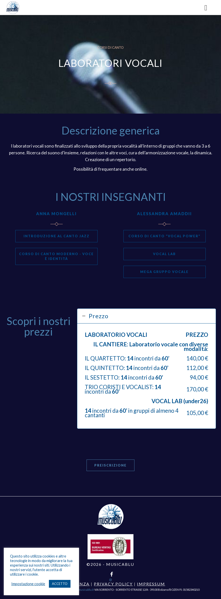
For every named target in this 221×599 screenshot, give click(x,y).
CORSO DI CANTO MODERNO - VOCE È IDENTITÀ (56, 256)
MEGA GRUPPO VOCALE (164, 272)
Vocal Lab (164, 254)
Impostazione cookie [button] (28, 584)
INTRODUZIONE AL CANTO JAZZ (57, 236)
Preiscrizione (110, 465)
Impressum (151, 583)
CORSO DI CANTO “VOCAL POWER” (164, 236)
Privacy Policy (113, 583)
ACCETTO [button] (59, 584)
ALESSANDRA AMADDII (164, 213)
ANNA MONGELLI (56, 213)
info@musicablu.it (82, 589)
